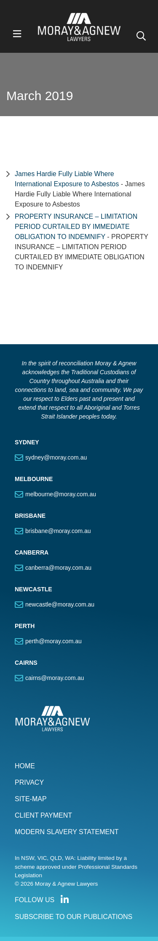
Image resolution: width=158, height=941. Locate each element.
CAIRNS (26, 662)
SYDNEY (27, 442)
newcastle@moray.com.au (59, 604)
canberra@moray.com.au (58, 567)
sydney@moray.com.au (56, 457)
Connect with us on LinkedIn (64, 899)
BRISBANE (30, 515)
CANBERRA (31, 552)
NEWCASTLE (33, 589)
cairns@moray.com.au (54, 677)
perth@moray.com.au (53, 641)
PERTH (25, 626)
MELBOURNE (34, 479)
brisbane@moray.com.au (58, 531)
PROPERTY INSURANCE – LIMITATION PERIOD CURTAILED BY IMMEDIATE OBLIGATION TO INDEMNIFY (76, 226)
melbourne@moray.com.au (60, 494)
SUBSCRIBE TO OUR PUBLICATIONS (73, 916)
